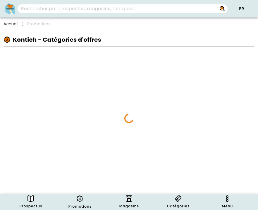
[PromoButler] (10, 8)
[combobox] (123, 8)
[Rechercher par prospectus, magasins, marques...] (222, 8)
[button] (241, 9)
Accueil (11, 24)
